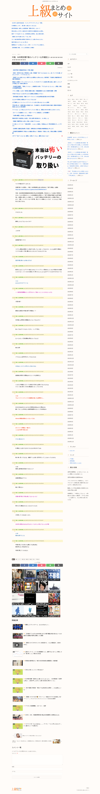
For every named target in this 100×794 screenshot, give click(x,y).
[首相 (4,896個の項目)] (69, 120)
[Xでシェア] (16, 63)
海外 (27, 559)
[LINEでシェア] (50, 63)
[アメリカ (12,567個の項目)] (70, 103)
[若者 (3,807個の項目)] (73, 124)
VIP (13, 559)
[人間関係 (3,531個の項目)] (82, 124)
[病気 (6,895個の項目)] (69, 112)
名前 (13, 768)
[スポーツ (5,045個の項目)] (75, 118)
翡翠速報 (72, 461)
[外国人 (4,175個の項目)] (86, 122)
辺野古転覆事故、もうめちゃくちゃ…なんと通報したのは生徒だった (78, 473)
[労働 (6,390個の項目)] (87, 112)
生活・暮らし (32, 559)
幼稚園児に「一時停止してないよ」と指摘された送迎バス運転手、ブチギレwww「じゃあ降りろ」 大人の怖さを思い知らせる (78, 496)
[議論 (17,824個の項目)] (75, 101)
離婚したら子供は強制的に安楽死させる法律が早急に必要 (78, 489)
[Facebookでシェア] (24, 63)
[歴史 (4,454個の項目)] (87, 120)
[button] (59, 63)
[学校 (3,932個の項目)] (69, 124)
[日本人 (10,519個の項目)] (76, 106)
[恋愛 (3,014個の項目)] (78, 128)
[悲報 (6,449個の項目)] (78, 112)
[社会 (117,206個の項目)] (69, 99)
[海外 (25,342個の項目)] (81, 99)
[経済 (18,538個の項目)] (69, 101)
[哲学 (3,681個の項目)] (77, 124)
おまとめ (72, 450)
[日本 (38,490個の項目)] (77, 99)
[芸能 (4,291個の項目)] (74, 122)
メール (13, 773)
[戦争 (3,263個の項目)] (78, 126)
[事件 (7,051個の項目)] (87, 110)
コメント (15, 753)
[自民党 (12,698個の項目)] (86, 101)
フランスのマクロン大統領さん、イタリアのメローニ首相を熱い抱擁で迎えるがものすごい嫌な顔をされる (78, 482)
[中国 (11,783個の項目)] (83, 103)
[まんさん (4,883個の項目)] (75, 120)
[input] (78, 54)
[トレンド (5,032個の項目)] (81, 118)
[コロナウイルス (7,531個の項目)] (71, 110)
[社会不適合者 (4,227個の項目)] (79, 122)
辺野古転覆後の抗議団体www (75, 477)
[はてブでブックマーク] (33, 63)
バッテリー (18, 559)
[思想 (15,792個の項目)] (80, 101)
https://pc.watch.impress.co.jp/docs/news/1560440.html (31, 189)
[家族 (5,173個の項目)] (69, 118)
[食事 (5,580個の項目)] (69, 116)
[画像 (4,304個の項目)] (69, 122)
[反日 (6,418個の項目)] (82, 112)
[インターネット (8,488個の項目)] (72, 108)
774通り (72, 459)
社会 (38, 559)
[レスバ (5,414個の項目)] (74, 116)
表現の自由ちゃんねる (75, 463)
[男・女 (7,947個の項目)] (80, 108)
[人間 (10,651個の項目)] (70, 106)
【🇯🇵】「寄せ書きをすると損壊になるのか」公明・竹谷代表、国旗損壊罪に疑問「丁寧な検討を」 (77, 173)
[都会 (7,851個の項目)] (86, 108)
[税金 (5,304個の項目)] (83, 116)
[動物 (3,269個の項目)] (74, 126)
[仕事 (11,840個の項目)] (78, 103)
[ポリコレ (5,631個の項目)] (86, 114)
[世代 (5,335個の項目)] (78, 116)
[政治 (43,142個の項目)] (73, 99)
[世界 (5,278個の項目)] (87, 116)
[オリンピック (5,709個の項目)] (78, 114)
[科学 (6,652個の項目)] (74, 112)
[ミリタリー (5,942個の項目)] (70, 114)
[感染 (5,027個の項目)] (86, 118)
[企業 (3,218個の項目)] (82, 126)
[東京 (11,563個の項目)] (87, 103)
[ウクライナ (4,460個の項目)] (81, 120)
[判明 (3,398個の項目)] (69, 126)
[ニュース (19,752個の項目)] (86, 99)
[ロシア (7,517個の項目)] (78, 110)
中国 (23, 559)
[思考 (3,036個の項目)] (87, 126)
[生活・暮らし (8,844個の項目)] (84, 106)
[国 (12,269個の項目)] (74, 103)
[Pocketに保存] (42, 63)
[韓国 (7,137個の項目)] (82, 110)
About (87, 790)
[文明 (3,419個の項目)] (87, 124)
